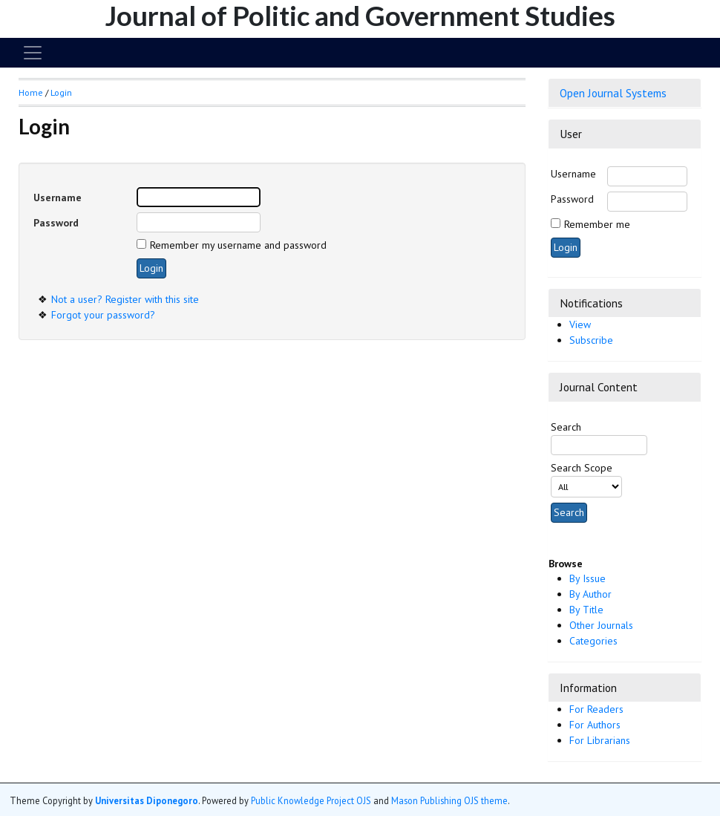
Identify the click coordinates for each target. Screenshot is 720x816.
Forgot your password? (103, 314)
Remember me (597, 224)
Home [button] (31, 92)
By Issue (587, 578)
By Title (586, 609)
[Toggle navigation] (32, 53)
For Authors (595, 724)
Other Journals (601, 625)
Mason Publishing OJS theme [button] (449, 800)
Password (572, 199)
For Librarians (599, 740)
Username (573, 173)
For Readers (596, 709)
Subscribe (591, 340)
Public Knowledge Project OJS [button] (311, 800)
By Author (590, 594)
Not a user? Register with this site (125, 299)
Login (61, 92)
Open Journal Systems (613, 92)
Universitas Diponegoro (146, 800)
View (580, 324)
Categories (593, 640)
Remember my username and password (238, 245)
